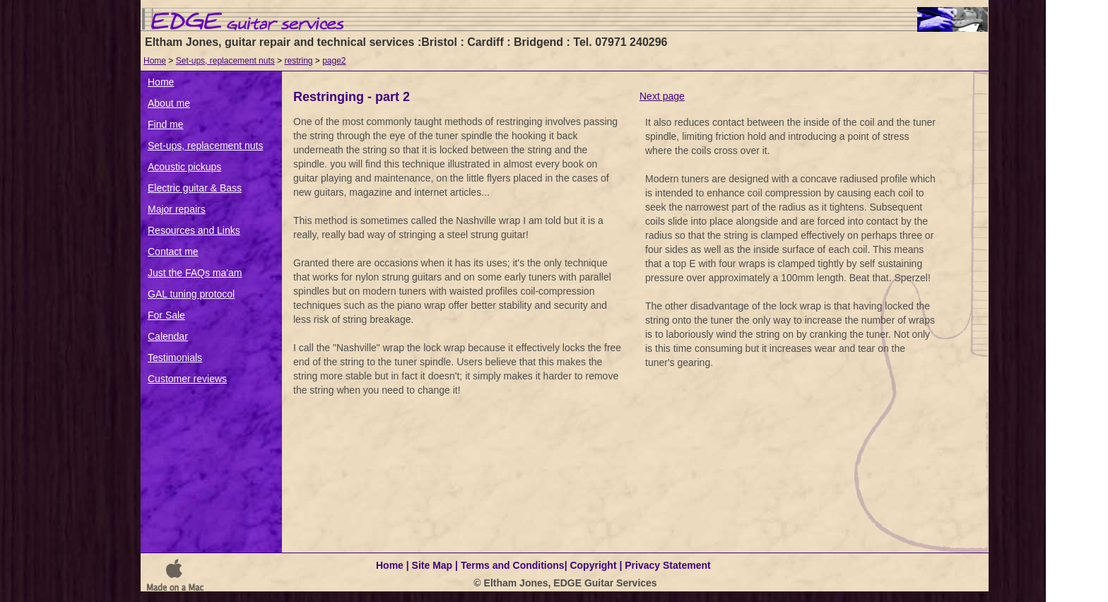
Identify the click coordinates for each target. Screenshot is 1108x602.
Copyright (593, 565)
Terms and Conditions (513, 565)
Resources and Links (194, 230)
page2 (334, 61)
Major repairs (177, 209)
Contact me (173, 251)
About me (169, 103)
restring (298, 61)
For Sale (166, 315)
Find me (166, 124)
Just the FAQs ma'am (195, 272)
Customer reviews (187, 378)
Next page (662, 96)
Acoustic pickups (184, 166)
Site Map (432, 565)
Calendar (168, 336)
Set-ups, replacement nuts (225, 61)
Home (154, 61)
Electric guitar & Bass (195, 188)
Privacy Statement (667, 565)
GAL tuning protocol (191, 294)
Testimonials (175, 357)
